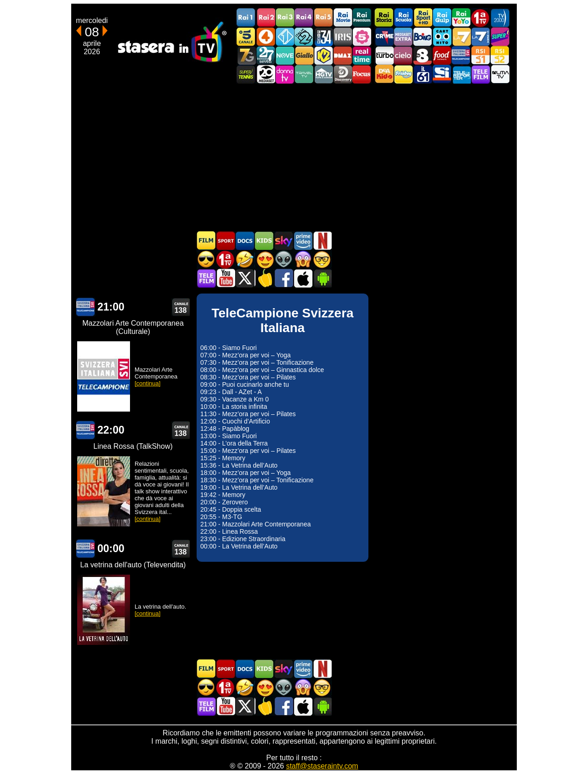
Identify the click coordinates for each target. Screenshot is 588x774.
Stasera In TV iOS (302, 278)
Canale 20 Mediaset (265, 74)
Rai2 (265, 17)
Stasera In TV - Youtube (225, 278)
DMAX (342, 55)
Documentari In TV (244, 240)
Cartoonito (442, 36)
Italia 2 (304, 36)
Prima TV (480, 17)
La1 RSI (480, 55)
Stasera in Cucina (264, 278)
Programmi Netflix (322, 240)
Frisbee (403, 74)
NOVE (284, 55)
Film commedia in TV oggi (244, 259)
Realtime (362, 55)
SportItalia (442, 74)
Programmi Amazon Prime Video (302, 240)
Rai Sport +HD (422, 17)
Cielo (403, 55)
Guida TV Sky (283, 240)
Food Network (442, 55)
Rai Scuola (403, 17)
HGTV (323, 74)
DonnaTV (284, 74)
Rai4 (304, 17)
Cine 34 (323, 36)
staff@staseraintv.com (322, 766)
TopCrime (384, 36)
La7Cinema (480, 36)
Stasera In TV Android (322, 278)
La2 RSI (499, 55)
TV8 (422, 55)
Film (206, 240)
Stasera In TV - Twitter (244, 278)
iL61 (422, 74)
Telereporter (461, 74)
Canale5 (246, 36)
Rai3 (284, 17)
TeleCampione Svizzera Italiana (461, 55)
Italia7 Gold (246, 55)
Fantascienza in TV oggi (283, 259)
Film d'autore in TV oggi (322, 259)
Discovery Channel (342, 74)
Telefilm (480, 74)
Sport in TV (225, 240)
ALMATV (499, 74)
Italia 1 (284, 36)
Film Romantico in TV (264, 259)
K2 (323, 55)
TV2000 (499, 17)
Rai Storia (384, 17)
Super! (499, 36)
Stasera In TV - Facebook (283, 278)
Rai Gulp (442, 17)
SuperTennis (246, 74)
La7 (461, 36)
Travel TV (304, 74)
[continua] (147, 383)
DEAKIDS (384, 74)
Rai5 (323, 17)
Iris (342, 36)
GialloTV (304, 55)
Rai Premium (362, 17)
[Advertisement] (294, 157)
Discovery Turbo (384, 55)
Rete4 (265, 36)
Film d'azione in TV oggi (206, 259)
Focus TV (362, 74)
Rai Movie (342, 17)
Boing (422, 36)
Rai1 (246, 17)
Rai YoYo (461, 17)
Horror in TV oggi (302, 259)
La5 (362, 36)
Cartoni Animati (264, 240)
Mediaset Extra (403, 36)
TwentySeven (265, 55)
